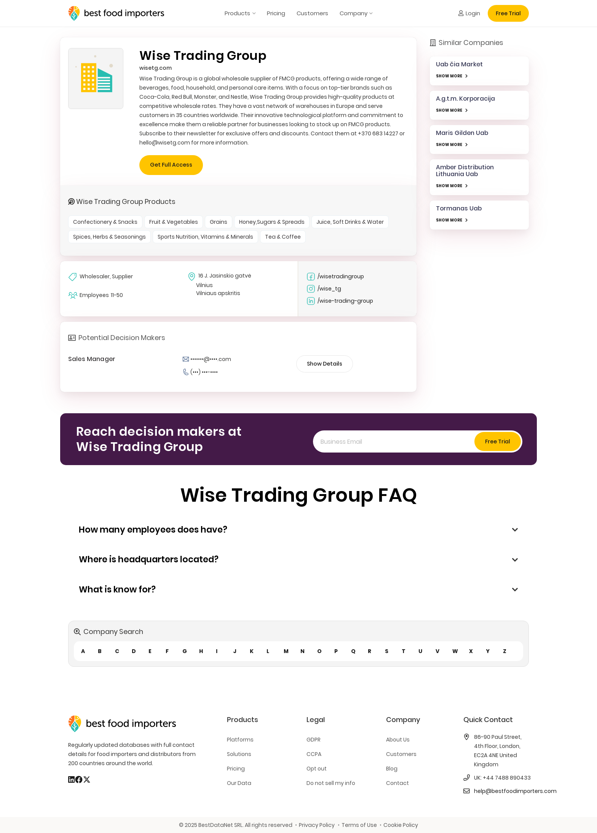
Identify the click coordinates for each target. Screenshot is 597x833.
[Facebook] (79, 779)
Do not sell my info (330, 783)
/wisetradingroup (335, 276)
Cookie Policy (400, 825)
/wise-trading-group (339, 301)
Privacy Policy (317, 825)
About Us (398, 739)
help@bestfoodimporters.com (515, 791)
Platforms (240, 739)
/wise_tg (323, 289)
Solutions (239, 754)
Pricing (236, 768)
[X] (87, 779)
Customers (401, 754)
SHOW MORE (449, 76)
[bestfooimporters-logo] (116, 13)
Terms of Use (359, 825)
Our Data (239, 783)
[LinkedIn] (71, 779)
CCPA (313, 754)
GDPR (313, 739)
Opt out (316, 768)
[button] (252, 13)
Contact (397, 783)
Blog (391, 768)
